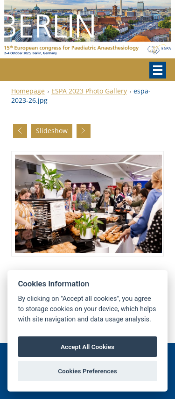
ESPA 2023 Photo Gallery (89, 90)
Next (84, 131)
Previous (20, 131)
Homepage (28, 90)
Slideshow (52, 130)
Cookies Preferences (87, 371)
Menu (157, 70)
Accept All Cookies (87, 346)
